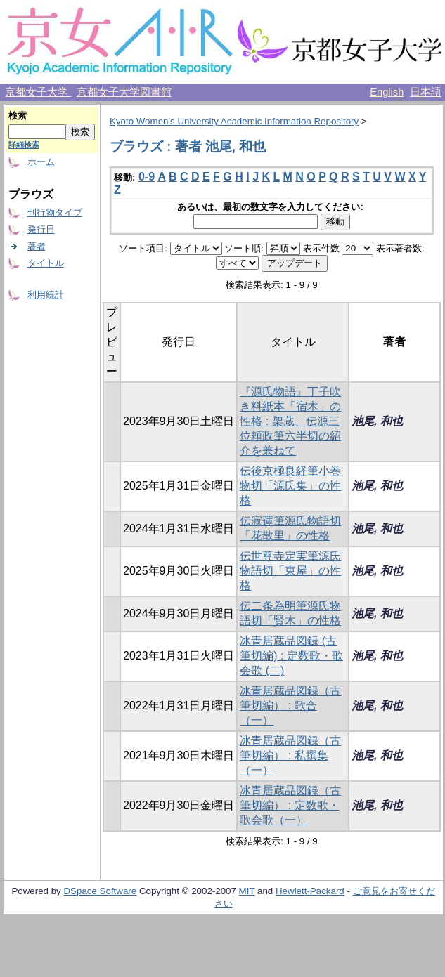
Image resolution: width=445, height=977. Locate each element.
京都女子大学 (38, 92)
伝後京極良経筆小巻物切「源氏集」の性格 (290, 485)
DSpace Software (99, 891)
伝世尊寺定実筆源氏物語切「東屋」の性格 (290, 570)
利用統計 (45, 294)
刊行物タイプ (54, 212)
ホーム (41, 162)
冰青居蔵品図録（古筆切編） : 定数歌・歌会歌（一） (290, 805)
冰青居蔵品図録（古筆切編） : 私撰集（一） (290, 755)
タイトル (45, 263)
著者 (36, 246)
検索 (17, 115)
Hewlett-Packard (310, 891)
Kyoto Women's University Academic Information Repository (234, 121)
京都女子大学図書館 (124, 92)
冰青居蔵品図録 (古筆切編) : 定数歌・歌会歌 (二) (291, 655)
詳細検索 (23, 144)
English (387, 92)
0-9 (146, 177)
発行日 (41, 229)
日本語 (425, 92)
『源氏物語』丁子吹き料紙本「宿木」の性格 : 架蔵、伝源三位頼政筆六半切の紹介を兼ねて (290, 421)
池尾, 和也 (377, 421)
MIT (247, 891)
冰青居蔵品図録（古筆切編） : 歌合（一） (290, 705)
